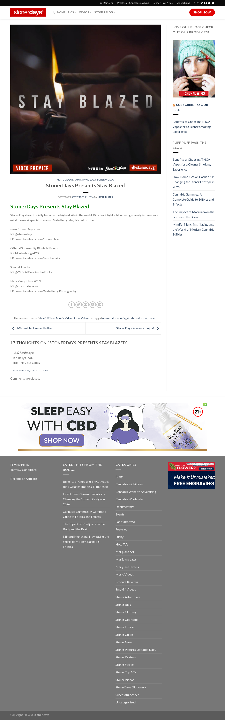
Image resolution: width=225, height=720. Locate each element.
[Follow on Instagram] (198, 3)
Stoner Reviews (126, 657)
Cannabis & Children (129, 484)
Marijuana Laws (126, 559)
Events (120, 514)
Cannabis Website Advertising (136, 491)
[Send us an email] (205, 3)
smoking (121, 318)
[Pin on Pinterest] (92, 304)
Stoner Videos (104, 179)
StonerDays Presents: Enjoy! (138, 328)
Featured (121, 529)
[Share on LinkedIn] (99, 304)
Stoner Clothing (126, 612)
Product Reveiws (127, 582)
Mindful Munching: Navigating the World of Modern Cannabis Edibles (193, 229)
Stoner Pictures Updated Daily (136, 649)
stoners (152, 318)
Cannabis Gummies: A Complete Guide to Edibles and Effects (193, 199)
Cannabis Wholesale (129, 499)
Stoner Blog (104, 12)
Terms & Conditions (23, 469)
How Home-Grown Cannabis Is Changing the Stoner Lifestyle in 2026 (193, 182)
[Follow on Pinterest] (209, 3)
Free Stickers (106, 2)
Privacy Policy (19, 464)
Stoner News (124, 642)
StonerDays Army (163, 2)
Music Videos (65, 179)
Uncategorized (126, 702)
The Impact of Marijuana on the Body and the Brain (193, 214)
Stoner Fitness (125, 627)
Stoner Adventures (128, 597)
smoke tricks (109, 318)
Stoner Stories (125, 664)
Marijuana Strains (127, 567)
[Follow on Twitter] (201, 3)
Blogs (119, 476)
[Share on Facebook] (71, 304)
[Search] (53, 12)
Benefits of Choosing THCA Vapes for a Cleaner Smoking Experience (192, 126)
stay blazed (133, 318)
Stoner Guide (124, 634)
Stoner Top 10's (126, 672)
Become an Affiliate (23, 478)
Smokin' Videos (84, 179)
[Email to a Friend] (85, 304)
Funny (120, 536)
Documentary (125, 506)
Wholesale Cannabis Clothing (133, 2)
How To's (122, 544)
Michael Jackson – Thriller (31, 328)
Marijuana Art (125, 552)
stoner (144, 318)
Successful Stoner (127, 695)
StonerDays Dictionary (131, 687)
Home (61, 12)
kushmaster (105, 197)
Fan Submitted (125, 521)
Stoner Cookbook (127, 619)
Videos (85, 12)
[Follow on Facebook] (194, 3)
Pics (72, 12)
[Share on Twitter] (78, 304)
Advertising (183, 2)
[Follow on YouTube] (213, 3)
